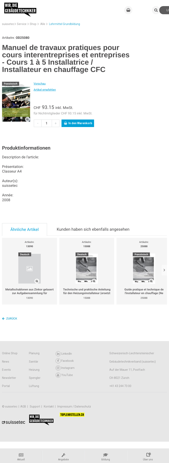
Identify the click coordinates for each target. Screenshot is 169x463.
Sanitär (33, 361)
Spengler (35, 377)
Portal (6, 386)
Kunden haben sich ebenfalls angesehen (93, 229)
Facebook (65, 360)
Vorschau (40, 83)
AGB (23, 406)
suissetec (8, 24)
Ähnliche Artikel (24, 229)
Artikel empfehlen (45, 89)
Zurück (9, 318)
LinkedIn (64, 353)
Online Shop (10, 353)
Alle (42, 24)
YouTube (64, 375)
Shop (33, 24)
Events (6, 369)
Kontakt (49, 406)
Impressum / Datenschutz (74, 406)
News (5, 361)
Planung (34, 353)
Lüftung (34, 386)
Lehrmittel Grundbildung (64, 24)
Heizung (34, 369)
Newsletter (9, 377)
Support (35, 406)
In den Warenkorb (78, 123)
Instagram (65, 368)
